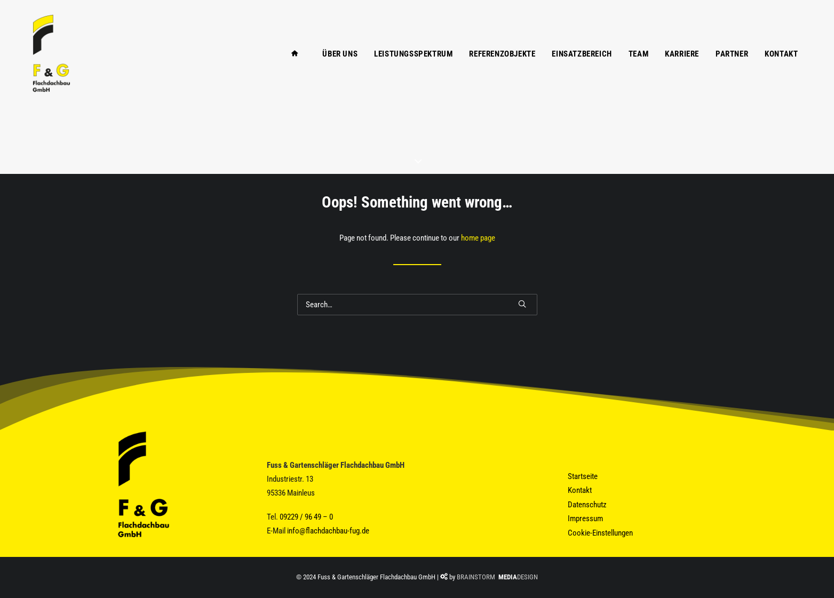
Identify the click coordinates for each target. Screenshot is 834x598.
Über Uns (340, 68)
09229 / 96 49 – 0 (306, 517)
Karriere (682, 68)
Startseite (583, 476)
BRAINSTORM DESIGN (497, 577)
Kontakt (781, 68)
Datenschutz (587, 504)
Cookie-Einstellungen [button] (600, 533)
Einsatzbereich (581, 68)
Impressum (585, 518)
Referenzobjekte (502, 68)
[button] (522, 304)
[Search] (417, 304)
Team (638, 68)
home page (478, 238)
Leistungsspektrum (413, 68)
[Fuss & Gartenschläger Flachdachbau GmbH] (43, 67)
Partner (732, 68)
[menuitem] (292, 67)
